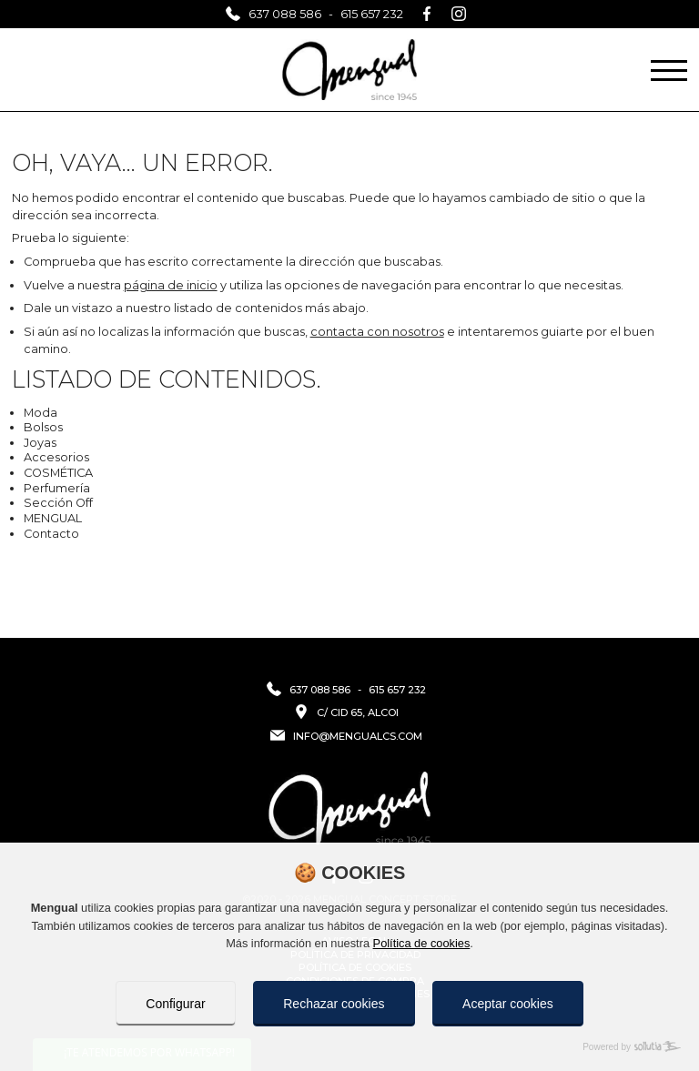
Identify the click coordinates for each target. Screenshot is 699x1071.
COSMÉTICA (58, 473)
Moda (40, 412)
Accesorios (56, 457)
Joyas (40, 443)
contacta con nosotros (377, 331)
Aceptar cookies (507, 1003)
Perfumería (57, 488)
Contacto (51, 534)
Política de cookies (422, 943)
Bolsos (43, 427)
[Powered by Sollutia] (349, 1047)
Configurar (175, 1003)
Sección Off (58, 503)
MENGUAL (53, 518)
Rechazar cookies (333, 1003)
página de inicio (171, 285)
